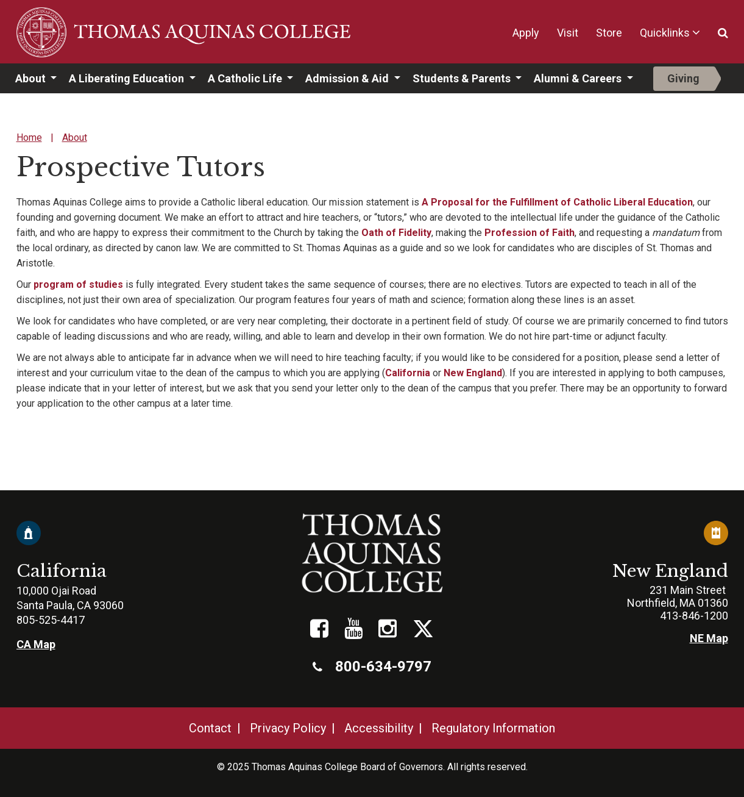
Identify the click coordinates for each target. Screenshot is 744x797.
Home (29, 137)
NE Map (709, 638)
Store (609, 32)
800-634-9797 (372, 666)
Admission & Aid (348, 78)
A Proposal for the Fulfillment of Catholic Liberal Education (557, 202)
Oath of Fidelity (396, 232)
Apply (525, 32)
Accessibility (378, 728)
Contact (210, 728)
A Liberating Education (127, 78)
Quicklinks (665, 32)
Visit (567, 32)
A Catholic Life (246, 78)
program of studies (78, 284)
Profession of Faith (529, 232)
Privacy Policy (288, 728)
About (31, 78)
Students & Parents (463, 78)
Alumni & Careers (579, 78)
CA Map (35, 644)
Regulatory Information (493, 728)
